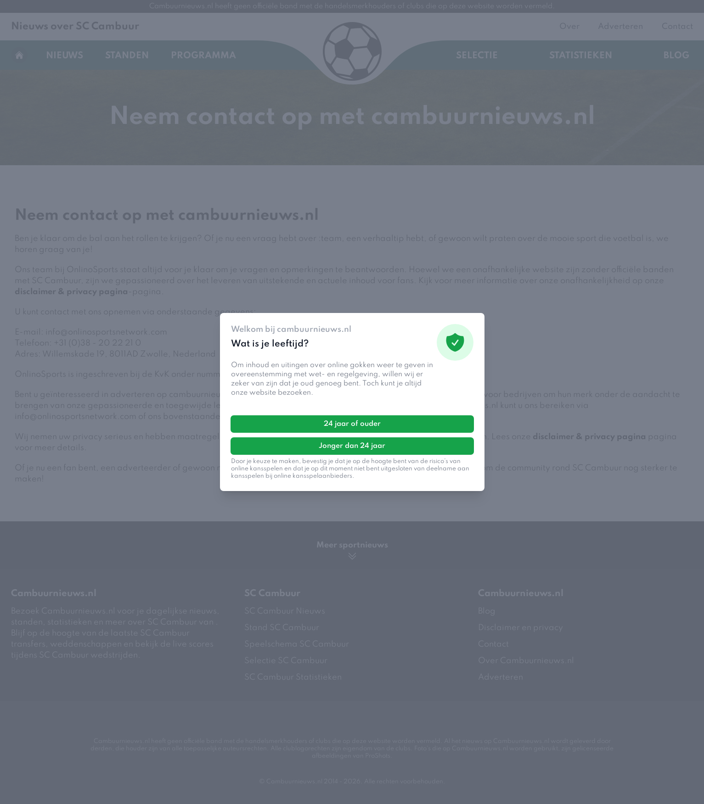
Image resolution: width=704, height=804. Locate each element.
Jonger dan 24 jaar (352, 446)
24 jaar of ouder (352, 424)
